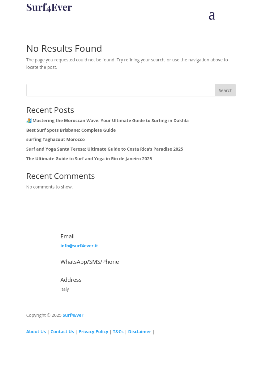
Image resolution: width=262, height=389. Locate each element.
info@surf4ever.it (79, 246)
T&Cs (118, 331)
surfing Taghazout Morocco (55, 139)
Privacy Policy (93, 331)
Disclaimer (140, 331)
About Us (36, 331)
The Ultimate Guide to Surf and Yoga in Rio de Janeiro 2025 (89, 158)
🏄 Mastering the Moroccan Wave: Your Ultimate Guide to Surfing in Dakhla (107, 120)
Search (225, 90)
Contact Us (62, 331)
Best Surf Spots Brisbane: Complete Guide (71, 130)
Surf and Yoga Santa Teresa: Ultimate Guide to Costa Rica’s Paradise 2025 (104, 149)
